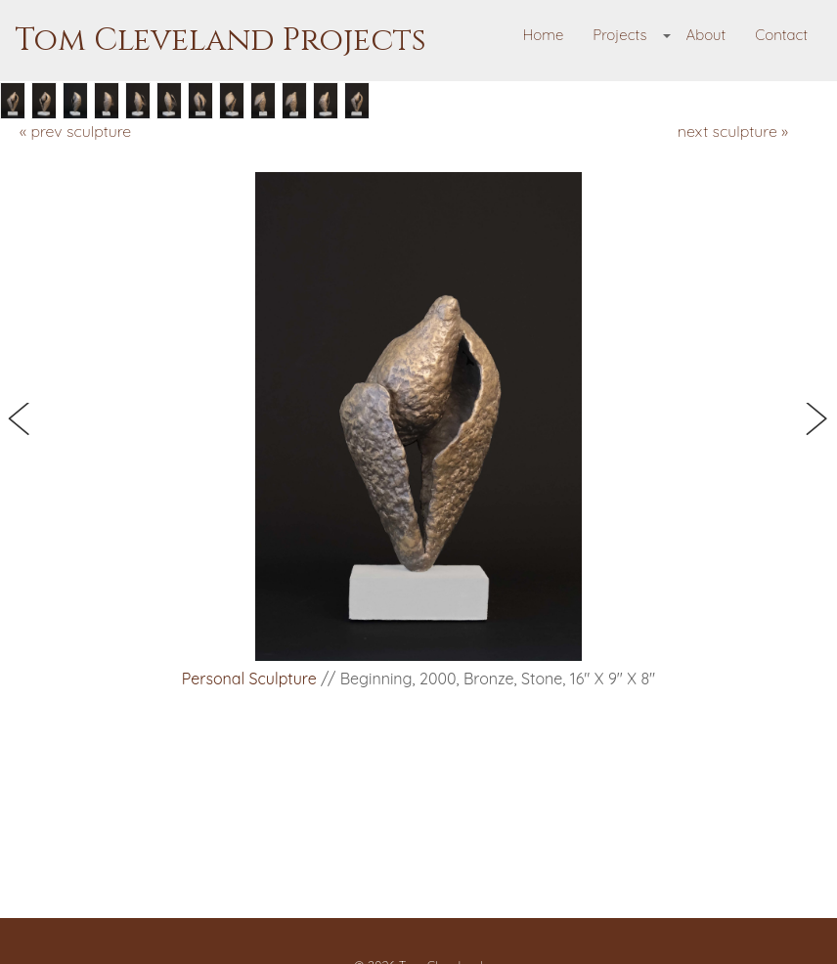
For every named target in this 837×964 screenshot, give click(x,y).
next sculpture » (733, 131)
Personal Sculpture (249, 678)
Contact (781, 34)
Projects (619, 34)
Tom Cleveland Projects (220, 41)
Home (543, 34)
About (705, 34)
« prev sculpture (75, 131)
